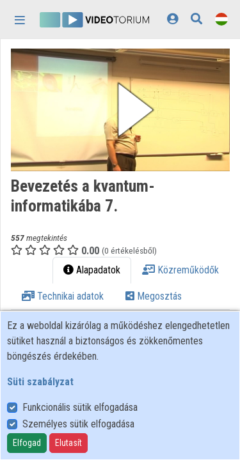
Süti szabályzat (40, 382)
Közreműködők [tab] (180, 270)
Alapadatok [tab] (91, 270)
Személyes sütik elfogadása (78, 424)
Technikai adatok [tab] (63, 296)
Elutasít (68, 443)
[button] (120, 110)
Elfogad (27, 443)
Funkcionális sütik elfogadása (80, 407)
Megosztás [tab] (153, 296)
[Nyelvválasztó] (221, 19)
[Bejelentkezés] (172, 19)
